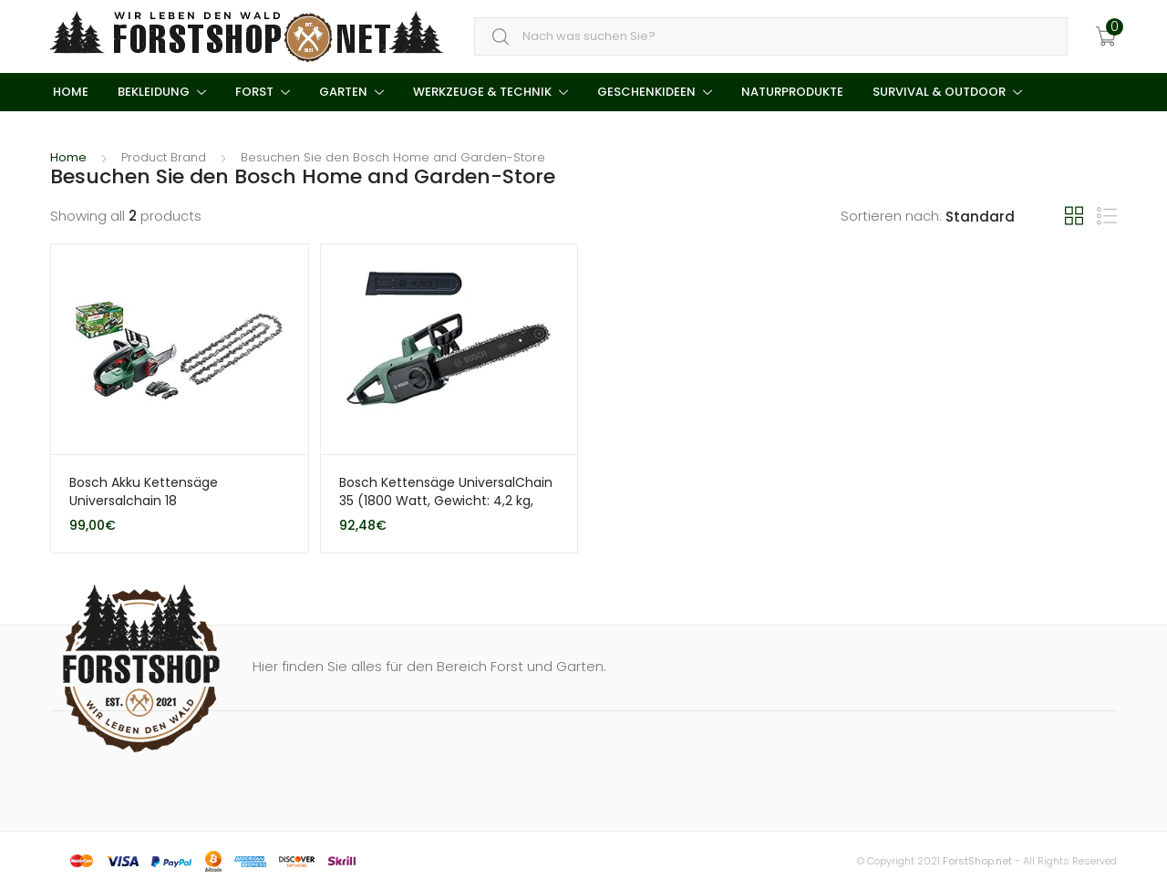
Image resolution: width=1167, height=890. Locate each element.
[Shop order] (1005, 217)
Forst (254, 91)
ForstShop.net (977, 861)
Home (69, 91)
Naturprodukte (792, 91)
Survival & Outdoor (939, 91)
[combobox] (771, 37)
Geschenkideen (646, 91)
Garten (343, 91)
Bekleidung (154, 91)
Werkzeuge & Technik (482, 91)
